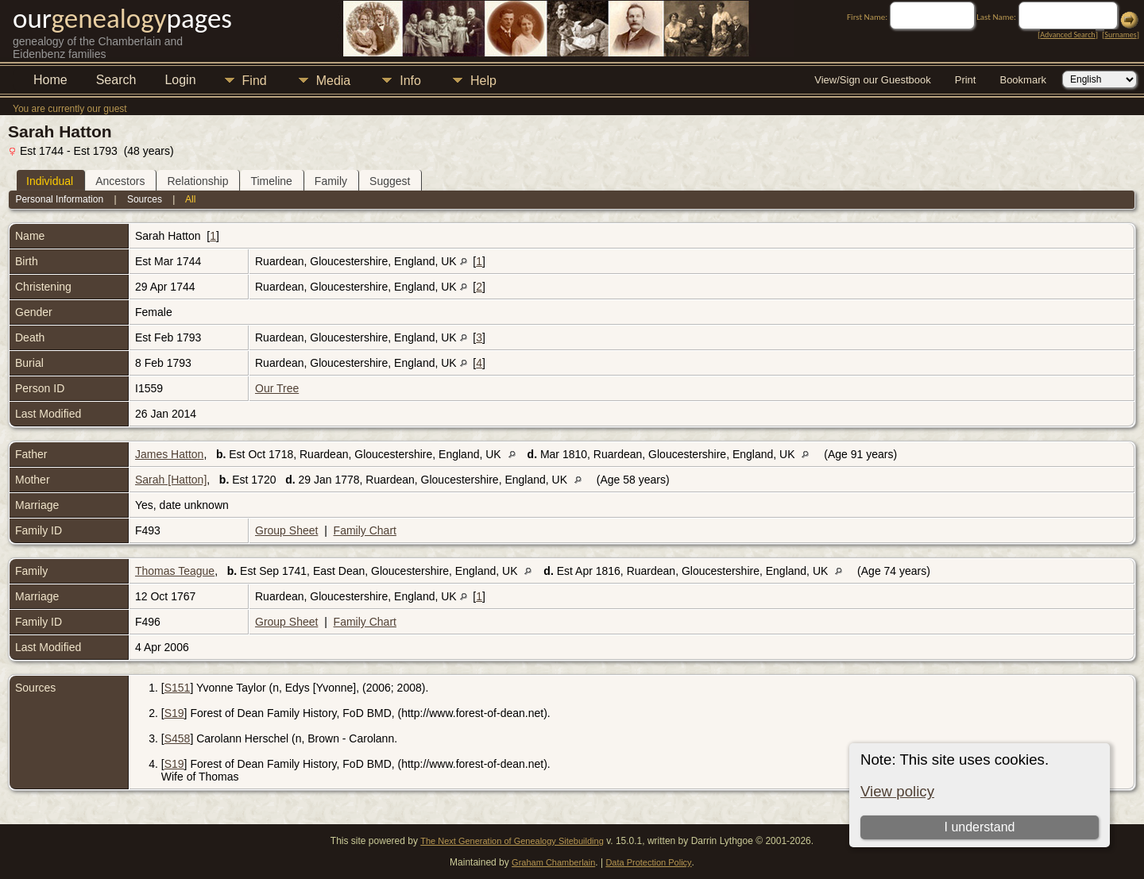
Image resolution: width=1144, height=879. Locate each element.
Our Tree (277, 388)
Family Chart (365, 530)
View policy (897, 791)
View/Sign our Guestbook (872, 80)
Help (483, 80)
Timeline (271, 181)
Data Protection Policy (648, 862)
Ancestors (120, 181)
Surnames (1120, 34)
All (190, 199)
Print (965, 80)
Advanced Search (1067, 34)
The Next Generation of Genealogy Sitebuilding (512, 841)
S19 (174, 713)
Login (179, 80)
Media (333, 80)
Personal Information (59, 199)
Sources (144, 199)
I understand (979, 827)
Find (254, 80)
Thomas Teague (174, 571)
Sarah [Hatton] (171, 479)
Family (331, 181)
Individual (49, 181)
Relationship (197, 181)
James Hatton (169, 454)
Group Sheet (286, 530)
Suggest (389, 181)
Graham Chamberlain (553, 862)
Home (50, 80)
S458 (177, 738)
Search (116, 80)
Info (410, 80)
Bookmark (1022, 80)
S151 (177, 687)
